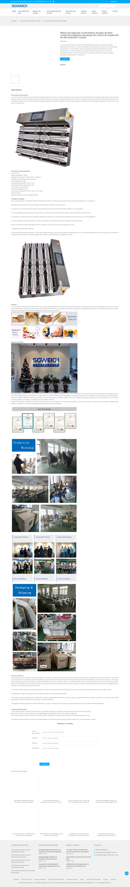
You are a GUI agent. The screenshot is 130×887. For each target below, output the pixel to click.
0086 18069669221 (41, 1)
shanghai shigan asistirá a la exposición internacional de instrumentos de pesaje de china (49, 859)
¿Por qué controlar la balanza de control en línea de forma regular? (77, 851)
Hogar (14, 11)
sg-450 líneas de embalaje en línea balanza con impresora (51, 834)
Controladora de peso (23, 12)
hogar (15, 21)
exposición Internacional (56, 879)
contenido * (35, 748)
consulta (65, 59)
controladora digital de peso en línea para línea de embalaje (23, 801)
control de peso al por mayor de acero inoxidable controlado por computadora (78, 801)
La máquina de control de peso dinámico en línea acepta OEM (79, 834)
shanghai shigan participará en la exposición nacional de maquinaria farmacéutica (50, 852)
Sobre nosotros (95, 12)
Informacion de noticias (71, 12)
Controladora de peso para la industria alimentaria (21, 851)
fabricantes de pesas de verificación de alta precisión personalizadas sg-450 (106, 834)
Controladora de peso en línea (54, 12)
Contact (115, 11)
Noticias (16, 879)
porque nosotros (105, 12)
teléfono (34, 743)
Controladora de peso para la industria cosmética (21, 861)
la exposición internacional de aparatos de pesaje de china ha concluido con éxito (49, 866)
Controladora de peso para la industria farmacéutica (21, 856)
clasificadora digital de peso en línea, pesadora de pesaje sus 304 (106, 801)
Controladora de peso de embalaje (54, 21)
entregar (44, 764)
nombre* (35, 738)
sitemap (113, 879)
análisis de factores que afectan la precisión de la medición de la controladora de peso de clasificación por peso (78, 867)
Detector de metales (37, 12)
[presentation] (44, 758)
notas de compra (83, 12)
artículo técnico (26, 879)
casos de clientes (72, 879)
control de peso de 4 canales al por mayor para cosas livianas (23, 834)
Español (114, 2)
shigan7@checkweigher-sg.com (23, 1)
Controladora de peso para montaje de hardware (23, 872)
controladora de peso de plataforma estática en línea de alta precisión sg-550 (51, 801)
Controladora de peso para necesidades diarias (20, 866)
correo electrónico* (36, 732)
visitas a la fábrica (40, 879)
